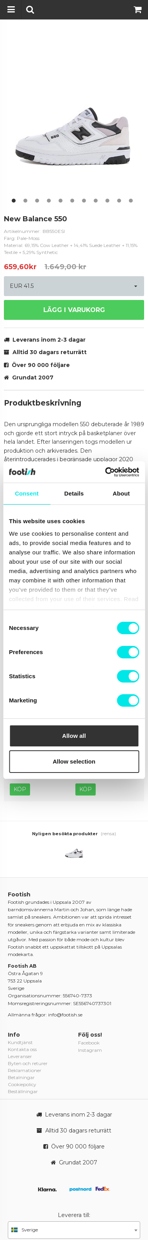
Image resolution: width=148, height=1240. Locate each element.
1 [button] (14, 201)
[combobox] (74, 1230)
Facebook (89, 1043)
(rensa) (108, 833)
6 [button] (72, 201)
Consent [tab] (27, 493)
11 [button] (131, 201)
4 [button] (49, 201)
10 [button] (119, 201)
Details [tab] (74, 493)
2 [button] (25, 201)
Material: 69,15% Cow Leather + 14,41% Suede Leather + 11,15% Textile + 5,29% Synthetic (70, 248)
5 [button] (60, 201)
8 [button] (96, 201)
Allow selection (74, 761)
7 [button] (84, 201)
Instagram (90, 1050)
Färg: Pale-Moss (21, 238)
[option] (74, 118)
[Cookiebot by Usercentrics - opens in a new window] (105, 472)
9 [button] (107, 201)
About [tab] (121, 493)
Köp (20, 789)
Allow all (74, 735)
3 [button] (37, 201)
